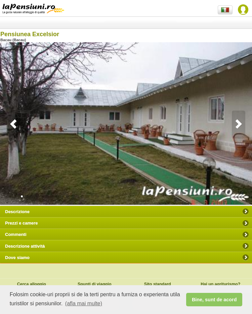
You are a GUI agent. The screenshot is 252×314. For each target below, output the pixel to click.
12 (82, 196)
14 (92, 196)
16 (102, 196)
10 (72, 196)
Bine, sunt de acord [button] (214, 299)
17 (107, 196)
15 (97, 196)
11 (77, 196)
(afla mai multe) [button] (83, 303)
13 (87, 196)
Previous (13, 124)
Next (238, 124)
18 (112, 196)
